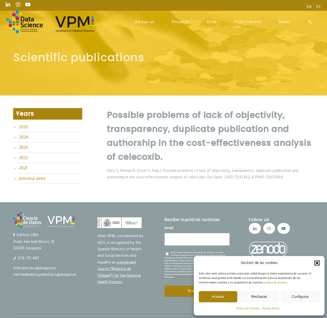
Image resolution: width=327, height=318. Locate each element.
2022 (23, 158)
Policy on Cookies (248, 308)
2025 (23, 127)
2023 (23, 147)
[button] (317, 262)
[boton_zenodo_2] (268, 249)
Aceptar (218, 296)
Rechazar (259, 296)
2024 (23, 137)
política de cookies (275, 282)
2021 (23, 168)
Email (170, 228)
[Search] (310, 22)
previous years (32, 179)
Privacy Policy (271, 308)
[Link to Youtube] (28, 6)
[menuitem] (309, 6)
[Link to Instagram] (18, 6)
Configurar (300, 296)
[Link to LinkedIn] (8, 6)
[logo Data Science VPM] (50, 22)
